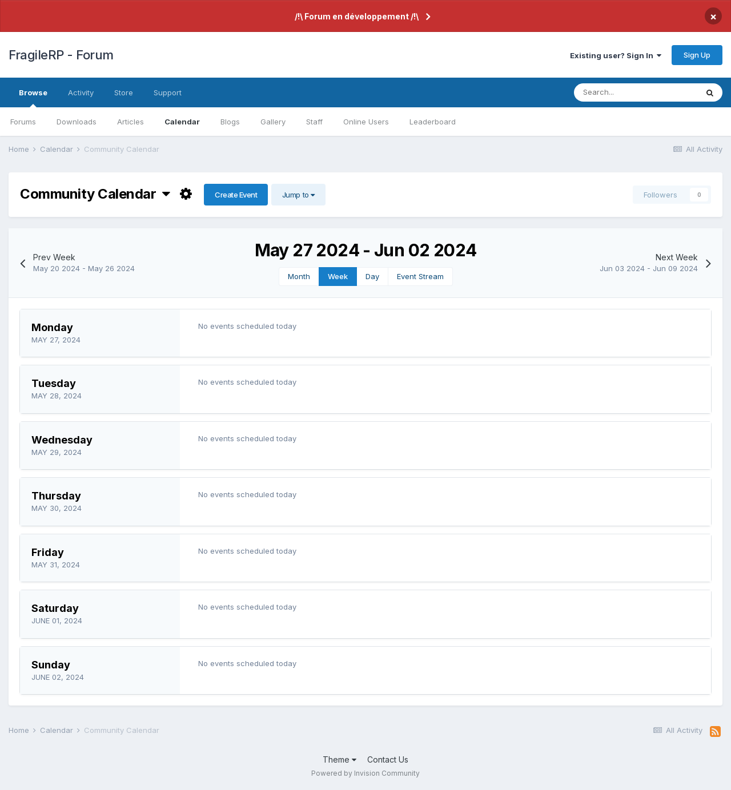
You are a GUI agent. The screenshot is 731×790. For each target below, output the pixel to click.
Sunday (50, 665)
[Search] (635, 92)
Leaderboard (432, 121)
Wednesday (62, 440)
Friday (47, 552)
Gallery (273, 121)
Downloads (77, 121)
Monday (52, 327)
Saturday (55, 608)
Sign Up (697, 54)
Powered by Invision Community (365, 773)
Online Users (366, 121)
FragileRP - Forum (61, 54)
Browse (33, 97)
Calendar (182, 121)
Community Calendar (95, 194)
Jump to (298, 194)
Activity (81, 92)
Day (372, 276)
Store (123, 92)
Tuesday (53, 383)
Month (299, 276)
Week (338, 276)
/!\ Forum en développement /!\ (357, 16)
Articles (130, 121)
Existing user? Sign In (615, 55)
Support (168, 92)
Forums (23, 121)
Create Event (236, 194)
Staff (314, 121)
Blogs (230, 121)
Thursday (56, 496)
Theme (339, 759)
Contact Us (387, 759)
